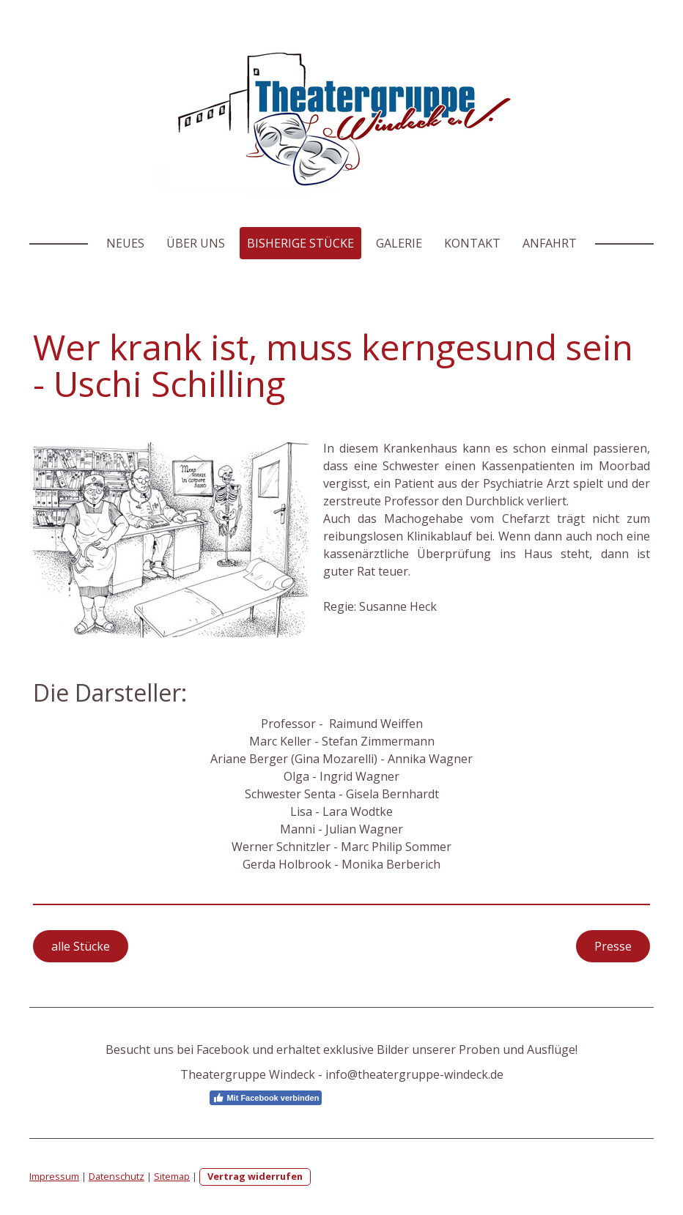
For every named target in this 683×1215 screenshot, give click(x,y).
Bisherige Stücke (300, 243)
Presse (613, 946)
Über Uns (195, 243)
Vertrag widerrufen (255, 1176)
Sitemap (172, 1176)
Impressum (54, 1176)
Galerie (399, 243)
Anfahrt (550, 243)
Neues (125, 243)
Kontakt (472, 243)
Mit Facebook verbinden (266, 1098)
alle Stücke (80, 946)
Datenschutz (116, 1176)
